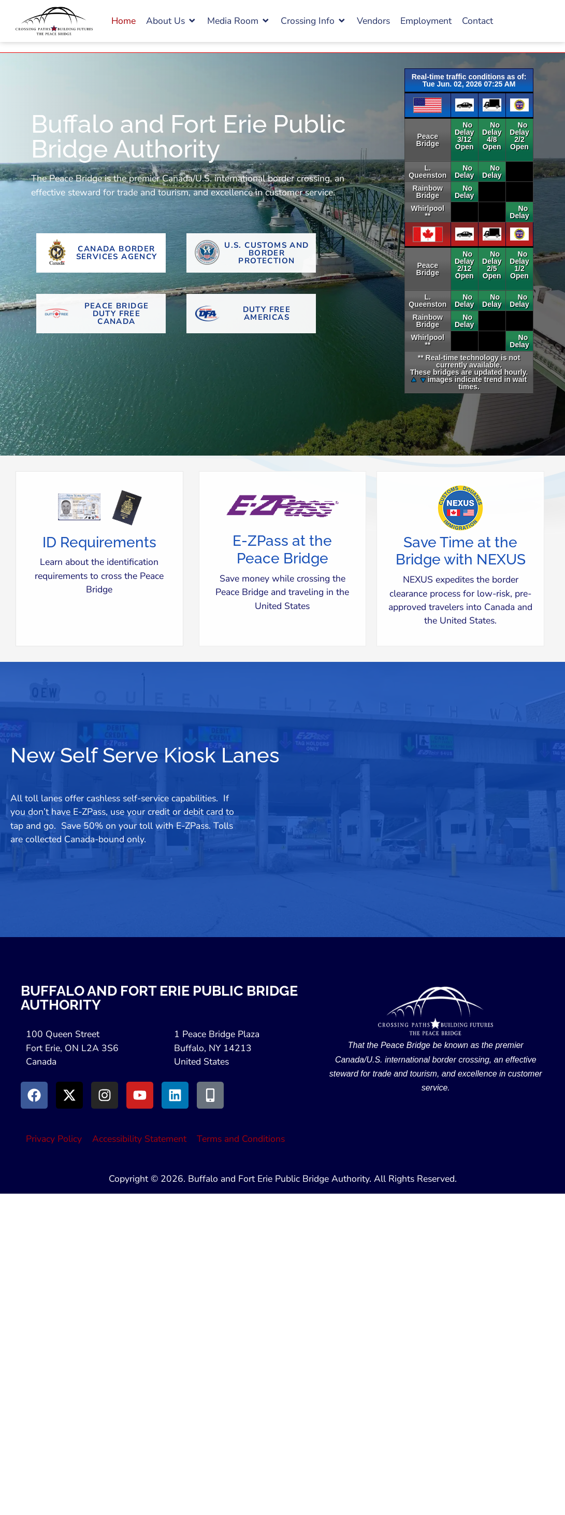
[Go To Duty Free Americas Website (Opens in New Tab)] (251, 313)
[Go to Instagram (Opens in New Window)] (104, 1095)
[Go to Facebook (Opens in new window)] (34, 1095)
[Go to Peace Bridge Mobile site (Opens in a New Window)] (210, 1095)
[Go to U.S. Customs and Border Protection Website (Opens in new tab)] (251, 253)
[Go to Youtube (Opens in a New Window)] (139, 1095)
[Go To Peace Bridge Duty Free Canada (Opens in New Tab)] (101, 313)
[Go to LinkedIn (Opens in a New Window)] (175, 1095)
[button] (171, 20)
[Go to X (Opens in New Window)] (69, 1095)
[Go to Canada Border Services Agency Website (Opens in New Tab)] (101, 253)
